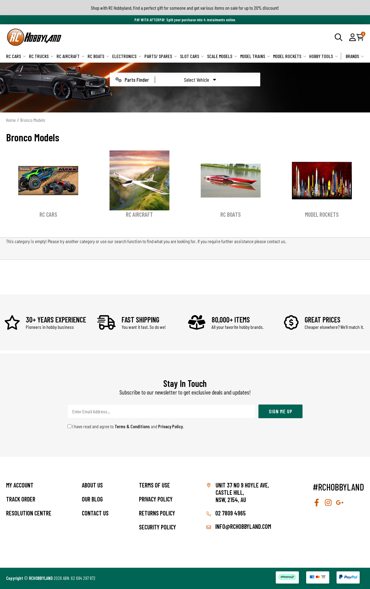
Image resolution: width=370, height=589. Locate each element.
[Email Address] (161, 411)
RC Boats (98, 56)
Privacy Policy (170, 426)
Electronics (126, 56)
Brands (355, 56)
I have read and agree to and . (125, 426)
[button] (352, 37)
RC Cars (16, 56)
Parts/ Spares (160, 56)
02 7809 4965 (226, 513)
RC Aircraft (71, 56)
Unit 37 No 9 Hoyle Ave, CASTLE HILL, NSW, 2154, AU (242, 492)
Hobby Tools (323, 56)
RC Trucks (41, 56)
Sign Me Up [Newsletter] (280, 411)
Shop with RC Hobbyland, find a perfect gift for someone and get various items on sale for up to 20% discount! (185, 8)
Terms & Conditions (132, 426)
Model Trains (255, 56)
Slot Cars (192, 56)
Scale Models (222, 56)
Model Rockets (289, 56)
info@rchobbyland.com (238, 526)
